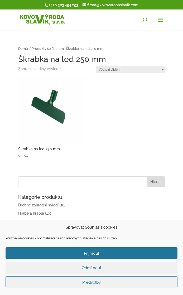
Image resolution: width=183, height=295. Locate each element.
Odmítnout (91, 267)
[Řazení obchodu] (130, 69)
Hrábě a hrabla (31, 213)
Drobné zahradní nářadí (38, 205)
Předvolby (91, 282)
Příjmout (91, 253)
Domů (23, 49)
